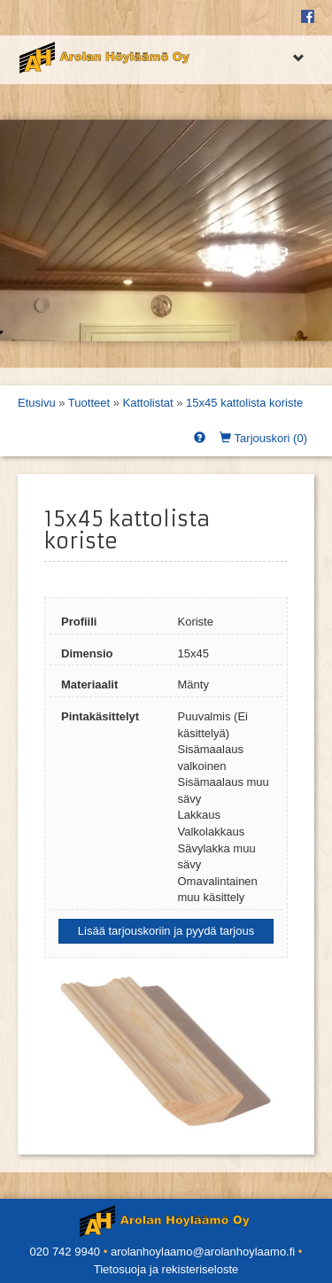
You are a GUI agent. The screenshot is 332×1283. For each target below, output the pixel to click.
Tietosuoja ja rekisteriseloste (166, 1269)
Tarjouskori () (263, 438)
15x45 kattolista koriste (244, 402)
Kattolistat (148, 402)
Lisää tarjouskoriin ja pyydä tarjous (166, 930)
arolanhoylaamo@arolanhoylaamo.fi (203, 1251)
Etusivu (37, 402)
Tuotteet (89, 402)
